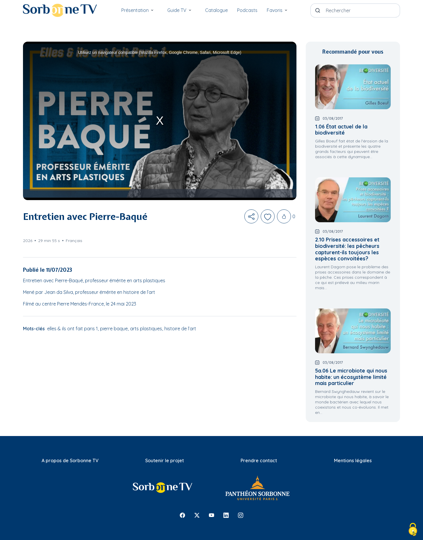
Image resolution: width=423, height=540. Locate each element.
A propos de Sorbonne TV (70, 460)
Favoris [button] (279, 9)
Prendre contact (259, 460)
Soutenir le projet (164, 460)
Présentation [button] (139, 9)
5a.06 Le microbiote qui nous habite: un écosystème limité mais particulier (351, 377)
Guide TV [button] (181, 9)
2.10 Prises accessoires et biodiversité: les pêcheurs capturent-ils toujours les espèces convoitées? (347, 249)
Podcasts (247, 10)
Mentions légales (353, 460)
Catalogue (216, 10)
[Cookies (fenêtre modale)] (413, 530)
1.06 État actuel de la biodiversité (341, 129)
